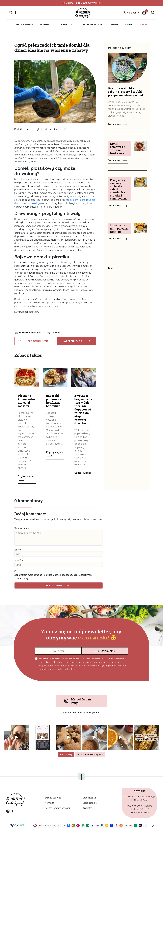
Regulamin (89, 797)
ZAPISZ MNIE (104, 651)
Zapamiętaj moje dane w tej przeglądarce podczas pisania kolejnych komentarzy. (53, 576)
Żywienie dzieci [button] (66, 24)
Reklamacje (90, 802)
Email (17, 560)
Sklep (143, 24)
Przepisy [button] (45, 24)
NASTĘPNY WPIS (76, 341)
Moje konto (133, 12)
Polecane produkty (94, 24)
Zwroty (87, 807)
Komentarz (20, 528)
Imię (17, 549)
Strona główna (24, 24)
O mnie (114, 24)
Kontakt (129, 24)
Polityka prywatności (57, 807)
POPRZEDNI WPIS (34, 341)
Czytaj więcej (117, 124)
